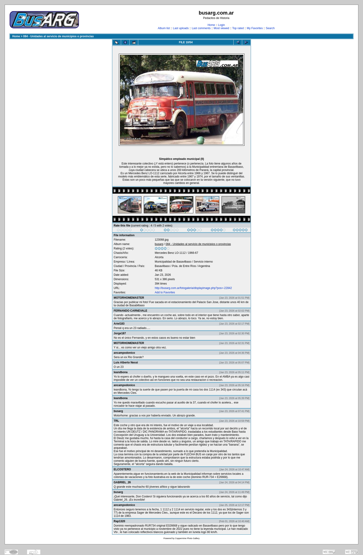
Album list (164, 28)
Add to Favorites (165, 292)
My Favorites (255, 28)
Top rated (238, 28)
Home (211, 25)
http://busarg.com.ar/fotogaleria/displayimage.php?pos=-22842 (193, 288)
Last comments (201, 28)
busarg (159, 244)
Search (270, 28)
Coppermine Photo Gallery (187, 538)
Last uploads (181, 28)
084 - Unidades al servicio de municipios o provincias (58, 36)
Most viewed (221, 28)
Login (221, 25)
